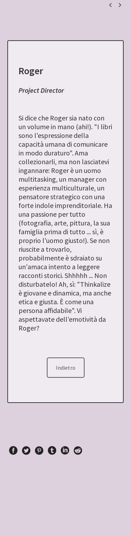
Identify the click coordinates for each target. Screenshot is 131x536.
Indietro (65, 367)
